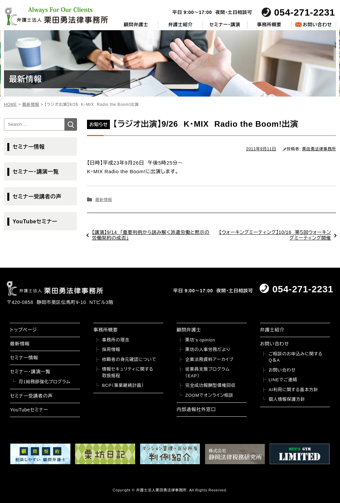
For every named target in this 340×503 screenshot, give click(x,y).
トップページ (23, 329)
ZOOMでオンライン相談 (209, 395)
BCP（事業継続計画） (123, 385)
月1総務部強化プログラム (44, 381)
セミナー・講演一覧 (36, 172)
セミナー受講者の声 (37, 196)
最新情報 (103, 199)
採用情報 (111, 349)
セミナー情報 (29, 147)
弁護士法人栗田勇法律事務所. (162, 490)
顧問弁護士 (136, 24)
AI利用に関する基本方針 (293, 389)
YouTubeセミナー (35, 221)
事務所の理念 (115, 339)
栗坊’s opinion (200, 339)
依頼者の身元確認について (129, 359)
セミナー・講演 (225, 24)
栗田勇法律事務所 (319, 149)
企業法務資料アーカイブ (209, 359)
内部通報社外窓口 (196, 409)
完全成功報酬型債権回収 (210, 385)
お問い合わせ (317, 24)
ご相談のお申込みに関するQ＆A (296, 357)
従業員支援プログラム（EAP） (207, 372)
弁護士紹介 (180, 24)
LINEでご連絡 (283, 379)
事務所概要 (269, 24)
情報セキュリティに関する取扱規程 (127, 372)
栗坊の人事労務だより (207, 349)
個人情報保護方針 (287, 399)
